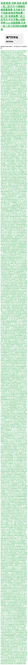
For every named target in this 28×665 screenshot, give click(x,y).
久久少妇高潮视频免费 (20, 457)
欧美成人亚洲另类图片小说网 (13, 241)
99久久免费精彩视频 (18, 235)
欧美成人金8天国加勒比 (19, 299)
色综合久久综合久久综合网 (14, 438)
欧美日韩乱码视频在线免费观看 (13, 558)
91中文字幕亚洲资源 (9, 74)
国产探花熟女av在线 (20, 533)
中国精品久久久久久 (11, 612)
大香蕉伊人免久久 (10, 141)
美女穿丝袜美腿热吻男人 (10, 555)
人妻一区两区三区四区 (7, 179)
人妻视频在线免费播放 (11, 321)
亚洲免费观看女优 (5, 240)
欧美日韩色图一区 (18, 297)
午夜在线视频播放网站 (13, 251)
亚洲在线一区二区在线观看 (9, 202)
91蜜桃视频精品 (19, 166)
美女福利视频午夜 (14, 129)
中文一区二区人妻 (9, 213)
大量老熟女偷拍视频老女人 (12, 569)
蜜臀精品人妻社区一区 (18, 168)
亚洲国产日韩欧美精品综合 (13, 249)
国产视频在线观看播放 (18, 535)
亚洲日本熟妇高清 (18, 75)
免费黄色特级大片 (12, 512)
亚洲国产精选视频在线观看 (8, 57)
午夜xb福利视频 (6, 596)
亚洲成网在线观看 (22, 277)
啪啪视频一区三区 (18, 65)
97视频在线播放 (19, 344)
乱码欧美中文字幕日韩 (7, 222)
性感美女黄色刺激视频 (11, 146)
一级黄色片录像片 (19, 66)
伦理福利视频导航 (21, 246)
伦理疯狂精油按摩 (5, 147)
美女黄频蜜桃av (16, 343)
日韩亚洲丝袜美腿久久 (14, 354)
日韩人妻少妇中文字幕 (13, 175)
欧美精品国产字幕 (22, 305)
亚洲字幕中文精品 (5, 629)
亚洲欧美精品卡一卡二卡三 (11, 429)
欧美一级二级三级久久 (11, 391)
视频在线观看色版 (7, 544)
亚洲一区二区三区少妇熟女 (19, 544)
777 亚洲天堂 (23, 157)
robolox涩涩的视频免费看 (12, 115)
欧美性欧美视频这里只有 (12, 338)
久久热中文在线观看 (16, 247)
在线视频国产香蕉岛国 (17, 598)
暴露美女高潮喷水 (8, 252)
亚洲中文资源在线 (15, 491)
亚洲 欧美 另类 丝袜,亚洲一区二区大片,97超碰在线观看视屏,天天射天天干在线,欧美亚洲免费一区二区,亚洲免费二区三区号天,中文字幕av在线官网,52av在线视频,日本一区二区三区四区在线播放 (14, 16)
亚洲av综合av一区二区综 (13, 357)
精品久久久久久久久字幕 (12, 69)
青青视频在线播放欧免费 (13, 182)
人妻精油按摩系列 (14, 118)
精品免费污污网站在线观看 (12, 377)
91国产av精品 (5, 160)
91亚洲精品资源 (6, 63)
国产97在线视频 (11, 61)
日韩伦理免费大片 (10, 161)
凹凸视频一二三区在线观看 (8, 163)
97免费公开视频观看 (16, 379)
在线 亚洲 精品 (21, 582)
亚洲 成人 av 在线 (16, 196)
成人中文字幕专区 (7, 487)
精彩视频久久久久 (15, 147)
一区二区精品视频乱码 (15, 329)
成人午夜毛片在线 (13, 515)
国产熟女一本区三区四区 (14, 521)
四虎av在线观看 (19, 283)
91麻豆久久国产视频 (10, 385)
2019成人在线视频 (12, 382)
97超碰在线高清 (21, 360)
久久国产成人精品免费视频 (14, 529)
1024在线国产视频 (16, 140)
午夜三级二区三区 (13, 462)
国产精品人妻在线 (13, 468)
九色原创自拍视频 (10, 200)
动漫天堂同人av (19, 188)
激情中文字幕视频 (15, 366)
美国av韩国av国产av (20, 327)
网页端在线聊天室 (22, 221)
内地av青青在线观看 (17, 286)
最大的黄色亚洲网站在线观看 (12, 207)
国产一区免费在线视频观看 (18, 352)
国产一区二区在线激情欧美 (17, 90)
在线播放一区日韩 (15, 160)
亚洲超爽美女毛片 (18, 179)
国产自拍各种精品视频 (11, 602)
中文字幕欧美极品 (9, 469)
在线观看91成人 (21, 532)
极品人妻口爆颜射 (15, 577)
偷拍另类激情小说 (19, 254)
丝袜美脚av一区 (5, 604)
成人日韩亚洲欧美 (5, 279)
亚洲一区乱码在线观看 (15, 390)
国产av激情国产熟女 (8, 166)
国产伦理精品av (15, 72)
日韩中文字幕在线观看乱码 (18, 644)
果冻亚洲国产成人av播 (18, 316)
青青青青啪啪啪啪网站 (20, 549)
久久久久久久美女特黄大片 (9, 97)
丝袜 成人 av (20, 94)
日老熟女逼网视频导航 (11, 130)
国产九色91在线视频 (14, 466)
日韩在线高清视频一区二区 (8, 533)
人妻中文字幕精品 (5, 72)
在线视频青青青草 (15, 110)
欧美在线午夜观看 (15, 294)
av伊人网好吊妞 (19, 74)
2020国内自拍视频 (5, 322)
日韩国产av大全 (10, 108)
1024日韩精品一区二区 (12, 380)
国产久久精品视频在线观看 (10, 387)
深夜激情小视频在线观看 (13, 618)
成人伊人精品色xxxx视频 (13, 60)
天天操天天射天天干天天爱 (14, 493)
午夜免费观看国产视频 (20, 663)
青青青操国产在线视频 (11, 104)
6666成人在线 (23, 285)
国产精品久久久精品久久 (12, 587)
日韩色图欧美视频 (16, 111)
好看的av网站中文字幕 (9, 71)
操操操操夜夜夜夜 (12, 326)
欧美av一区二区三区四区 (13, 152)
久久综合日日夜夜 (9, 122)
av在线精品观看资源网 (17, 308)
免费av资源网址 (6, 383)
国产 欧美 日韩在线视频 (11, 554)
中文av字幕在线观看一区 (7, 138)
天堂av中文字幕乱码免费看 (10, 401)
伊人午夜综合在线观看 (20, 274)
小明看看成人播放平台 (17, 88)
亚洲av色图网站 (22, 488)
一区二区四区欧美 (18, 458)
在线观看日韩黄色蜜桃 (8, 333)
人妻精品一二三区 (5, 491)
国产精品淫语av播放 (16, 80)
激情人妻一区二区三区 (8, 188)
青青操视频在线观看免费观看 (13, 404)
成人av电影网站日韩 (6, 286)
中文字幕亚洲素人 (14, 646)
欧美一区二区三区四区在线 (18, 105)
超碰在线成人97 (7, 371)
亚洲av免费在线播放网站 (12, 408)
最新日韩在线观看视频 (12, 186)
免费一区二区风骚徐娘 (13, 422)
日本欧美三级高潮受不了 (20, 340)
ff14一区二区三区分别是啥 (18, 430)
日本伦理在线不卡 (13, 107)
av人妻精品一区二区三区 (13, 132)
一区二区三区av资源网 (12, 601)
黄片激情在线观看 (19, 183)
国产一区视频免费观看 (17, 454)
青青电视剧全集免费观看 (12, 85)
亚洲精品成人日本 (15, 194)
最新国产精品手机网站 (13, 288)
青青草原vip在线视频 (15, 135)
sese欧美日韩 (21, 518)
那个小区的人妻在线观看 (8, 402)
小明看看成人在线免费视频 (18, 560)
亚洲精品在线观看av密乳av (14, 180)
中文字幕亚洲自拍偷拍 (13, 363)
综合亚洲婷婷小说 (8, 86)
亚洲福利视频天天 (14, 285)
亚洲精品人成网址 (16, 416)
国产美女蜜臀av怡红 (21, 161)
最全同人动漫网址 (5, 110)
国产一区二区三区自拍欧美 (13, 77)
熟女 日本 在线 (14, 621)
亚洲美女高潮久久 (13, 476)
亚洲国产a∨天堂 (20, 193)
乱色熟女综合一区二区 (17, 374)
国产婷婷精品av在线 (14, 165)
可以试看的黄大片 (19, 410)
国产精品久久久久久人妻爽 (11, 144)
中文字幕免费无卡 (16, 465)
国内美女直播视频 (16, 383)
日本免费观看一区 (22, 293)
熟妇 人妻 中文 (17, 260)
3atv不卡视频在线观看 (19, 318)
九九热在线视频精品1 (12, 485)
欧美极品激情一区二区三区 (18, 341)
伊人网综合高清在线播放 (14, 91)
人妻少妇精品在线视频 (21, 313)
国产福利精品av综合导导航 (15, 226)
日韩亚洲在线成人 (12, 552)
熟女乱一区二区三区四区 (11, 440)
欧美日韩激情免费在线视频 (9, 293)
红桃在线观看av (6, 516)
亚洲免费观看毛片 (19, 138)
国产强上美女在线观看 (11, 643)
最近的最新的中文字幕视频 (16, 368)
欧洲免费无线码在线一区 (10, 593)
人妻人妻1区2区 (21, 133)
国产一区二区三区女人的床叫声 (14, 79)
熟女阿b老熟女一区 (17, 451)
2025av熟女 (9, 372)
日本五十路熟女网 (18, 421)
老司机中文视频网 (10, 246)
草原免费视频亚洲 (10, 571)
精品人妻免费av (12, 505)
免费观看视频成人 (16, 205)
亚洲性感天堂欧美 (16, 516)
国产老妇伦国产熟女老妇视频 (12, 607)
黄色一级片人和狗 (5, 341)
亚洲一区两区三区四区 (9, 193)
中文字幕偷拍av (19, 346)
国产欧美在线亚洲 (14, 82)
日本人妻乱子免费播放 (9, 543)
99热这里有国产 (17, 419)
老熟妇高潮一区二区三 (14, 443)
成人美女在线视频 (19, 310)
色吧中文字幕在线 (22, 104)
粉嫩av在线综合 (18, 336)
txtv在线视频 (20, 208)
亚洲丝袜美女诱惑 (10, 477)
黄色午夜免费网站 (9, 579)
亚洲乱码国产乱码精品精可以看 (10, 291)
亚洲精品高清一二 (8, 340)
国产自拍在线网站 (12, 83)
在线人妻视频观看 (18, 616)
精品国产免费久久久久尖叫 (16, 538)
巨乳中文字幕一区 (12, 540)
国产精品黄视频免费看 (14, 102)
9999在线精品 (7, 116)
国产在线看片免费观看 (15, 546)
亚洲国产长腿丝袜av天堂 (11, 641)
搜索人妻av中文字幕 (14, 230)
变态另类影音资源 (15, 190)
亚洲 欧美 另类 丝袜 (7, 224)
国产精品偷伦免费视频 (8, 216)
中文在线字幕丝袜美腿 (8, 658)
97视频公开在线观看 (17, 119)
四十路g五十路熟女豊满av (11, 472)
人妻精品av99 (4, 501)
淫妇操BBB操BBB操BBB (10, 199)
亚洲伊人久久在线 (7, 393)
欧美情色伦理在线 (18, 227)
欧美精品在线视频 (19, 637)
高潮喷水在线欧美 (12, 172)
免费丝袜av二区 (11, 232)
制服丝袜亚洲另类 (7, 632)
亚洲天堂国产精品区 (20, 122)
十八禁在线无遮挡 (21, 154)
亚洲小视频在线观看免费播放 (17, 615)
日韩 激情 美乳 (8, 235)
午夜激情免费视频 (18, 335)
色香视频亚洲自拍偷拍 (17, 58)
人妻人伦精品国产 (21, 627)
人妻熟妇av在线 (8, 119)
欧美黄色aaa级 (18, 149)
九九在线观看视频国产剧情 (13, 407)
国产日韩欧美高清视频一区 (14, 424)
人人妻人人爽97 (15, 265)
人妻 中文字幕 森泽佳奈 (8, 271)
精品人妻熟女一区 (13, 530)
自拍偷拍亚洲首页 (14, 157)
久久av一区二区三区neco (12, 219)
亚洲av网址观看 (9, 663)
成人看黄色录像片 (5, 307)
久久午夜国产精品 (18, 268)
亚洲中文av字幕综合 (11, 444)
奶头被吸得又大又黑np (15, 155)
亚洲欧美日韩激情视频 (8, 351)
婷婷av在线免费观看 (11, 405)
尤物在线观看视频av (20, 624)
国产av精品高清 (8, 451)
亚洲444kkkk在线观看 (10, 113)
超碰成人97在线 (21, 501)
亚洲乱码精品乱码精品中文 (16, 513)
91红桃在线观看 (19, 271)
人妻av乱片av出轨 (20, 463)
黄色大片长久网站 (7, 280)
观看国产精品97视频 (20, 216)
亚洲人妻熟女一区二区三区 (19, 372)
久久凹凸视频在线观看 (8, 410)
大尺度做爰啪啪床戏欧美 (12, 258)
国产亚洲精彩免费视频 (19, 224)
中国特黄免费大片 (15, 508)
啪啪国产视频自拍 (5, 105)
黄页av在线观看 (20, 394)
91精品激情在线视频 (21, 576)
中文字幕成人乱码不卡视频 (16, 355)
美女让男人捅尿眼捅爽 (8, 624)
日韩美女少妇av (16, 507)
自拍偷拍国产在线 (17, 619)
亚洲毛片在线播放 (8, 174)
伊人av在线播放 (20, 171)
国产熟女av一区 (12, 191)
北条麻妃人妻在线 (9, 149)
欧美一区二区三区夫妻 (12, 494)
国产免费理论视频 (5, 446)
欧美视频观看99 (15, 240)
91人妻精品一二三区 (9, 327)
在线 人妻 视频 (6, 474)
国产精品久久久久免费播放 (18, 396)
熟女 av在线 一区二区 (20, 213)
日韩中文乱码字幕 (13, 332)
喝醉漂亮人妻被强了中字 (7, 215)
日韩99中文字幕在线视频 (7, 637)
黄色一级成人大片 (9, 183)
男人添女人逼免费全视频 (18, 301)
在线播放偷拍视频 (18, 573)
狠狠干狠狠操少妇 (20, 204)
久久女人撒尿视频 (22, 321)
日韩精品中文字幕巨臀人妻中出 (16, 229)
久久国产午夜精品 (9, 283)
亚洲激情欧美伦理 (12, 133)
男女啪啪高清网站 (12, 244)
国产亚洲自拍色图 (17, 655)
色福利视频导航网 (21, 177)
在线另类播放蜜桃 (15, 369)
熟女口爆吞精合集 (5, 315)
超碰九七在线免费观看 (20, 252)
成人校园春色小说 (10, 463)
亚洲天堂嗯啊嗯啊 (10, 376)
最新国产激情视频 (18, 174)
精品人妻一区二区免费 (14, 100)
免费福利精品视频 (16, 116)
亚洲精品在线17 (10, 346)
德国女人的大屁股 (22, 238)
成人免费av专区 (8, 316)
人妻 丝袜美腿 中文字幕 (11, 654)
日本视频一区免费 (12, 277)
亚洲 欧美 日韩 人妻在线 (18, 127)
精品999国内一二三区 (9, 204)
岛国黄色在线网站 (5, 644)
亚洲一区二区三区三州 (12, 566)
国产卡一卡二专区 (5, 613)
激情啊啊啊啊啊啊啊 (20, 496)
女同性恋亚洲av (15, 388)
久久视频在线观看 (8, 297)
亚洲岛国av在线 (11, 594)
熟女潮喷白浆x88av (21, 71)
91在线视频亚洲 (21, 97)
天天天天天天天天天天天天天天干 (12, 304)
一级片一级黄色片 (12, 296)
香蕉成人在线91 (16, 479)
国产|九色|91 (23, 258)
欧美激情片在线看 (8, 268)
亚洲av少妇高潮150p (17, 487)
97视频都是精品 (6, 416)
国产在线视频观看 (12, 208)
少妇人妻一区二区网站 (15, 68)
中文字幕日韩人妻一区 (13, 266)
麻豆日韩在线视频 (17, 393)
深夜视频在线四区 (9, 93)
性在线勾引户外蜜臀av (12, 349)
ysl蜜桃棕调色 (14, 307)
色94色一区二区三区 (18, 255)
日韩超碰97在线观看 (6, 535)
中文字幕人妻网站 (9, 480)
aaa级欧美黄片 (9, 66)
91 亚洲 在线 (19, 125)
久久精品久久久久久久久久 (15, 412)
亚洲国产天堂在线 (22, 136)
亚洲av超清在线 (19, 351)
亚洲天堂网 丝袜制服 (6, 158)
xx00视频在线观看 (10, 125)
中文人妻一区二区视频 (15, 482)
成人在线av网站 (18, 185)
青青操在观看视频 (12, 136)
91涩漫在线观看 (10, 313)
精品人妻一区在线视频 (20, 86)
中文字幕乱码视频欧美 (17, 315)
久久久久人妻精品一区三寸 (9, 233)
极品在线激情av (15, 449)
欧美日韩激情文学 (5, 374)
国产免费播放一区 (22, 146)
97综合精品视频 (11, 154)
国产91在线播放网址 (16, 474)
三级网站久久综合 (18, 565)
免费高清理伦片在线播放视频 (15, 460)
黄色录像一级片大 (14, 302)
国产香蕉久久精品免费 (11, 305)
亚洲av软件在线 (6, 388)
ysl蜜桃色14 (18, 57)
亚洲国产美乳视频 (8, 563)
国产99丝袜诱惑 (13, 499)
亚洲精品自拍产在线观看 (10, 221)
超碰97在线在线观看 (14, 583)
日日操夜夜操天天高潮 (21, 635)
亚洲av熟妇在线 (13, 124)
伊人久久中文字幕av (10, 171)
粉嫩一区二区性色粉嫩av (10, 94)
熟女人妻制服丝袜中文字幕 (18, 63)
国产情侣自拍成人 (15, 490)
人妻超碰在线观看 (13, 121)
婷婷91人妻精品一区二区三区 (16, 447)
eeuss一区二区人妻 (13, 432)
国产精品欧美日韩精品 (16, 599)
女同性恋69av (7, 282)
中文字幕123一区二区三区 (16, 99)
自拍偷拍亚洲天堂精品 (7, 260)
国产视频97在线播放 (7, 565)
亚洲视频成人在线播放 (15, 426)
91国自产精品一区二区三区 (14, 497)
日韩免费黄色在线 (16, 361)
